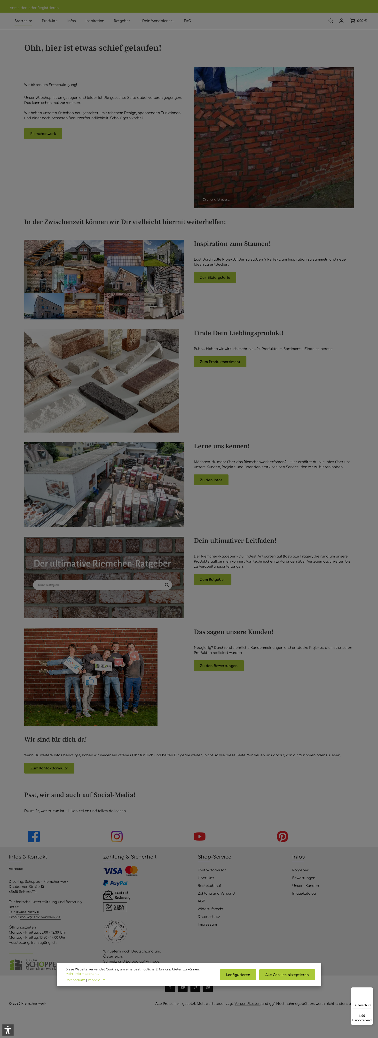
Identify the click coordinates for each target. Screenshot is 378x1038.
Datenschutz (209, 924)
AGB (201, 909)
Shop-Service (214, 864)
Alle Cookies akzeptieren (287, 974)
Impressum (207, 932)
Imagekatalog (304, 901)
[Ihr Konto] (341, 25)
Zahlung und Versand (216, 901)
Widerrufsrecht (211, 916)
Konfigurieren (240, 974)
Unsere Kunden (305, 893)
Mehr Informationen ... (82, 974)
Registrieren (48, 7)
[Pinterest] (195, 995)
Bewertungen (303, 885)
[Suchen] (331, 25)
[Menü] (370, 990)
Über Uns (206, 885)
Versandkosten (247, 1011)
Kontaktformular (212, 878)
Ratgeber (300, 878)
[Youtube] (183, 995)
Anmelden (18, 7)
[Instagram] (208, 995)
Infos (298, 864)
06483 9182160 (27, 920)
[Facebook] (170, 995)
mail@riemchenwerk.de (40, 925)
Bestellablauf (209, 893)
